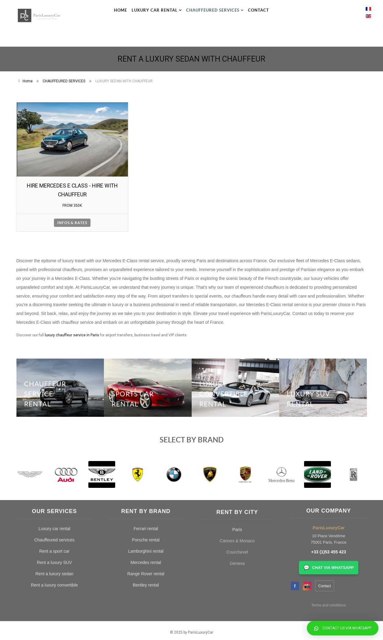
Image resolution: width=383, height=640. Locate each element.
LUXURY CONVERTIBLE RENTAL (225, 389)
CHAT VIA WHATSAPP (328, 455)
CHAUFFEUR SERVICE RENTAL (47, 389)
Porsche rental (145, 446)
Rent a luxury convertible (54, 491)
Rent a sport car (54, 458)
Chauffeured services (54, 446)
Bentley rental (146, 491)
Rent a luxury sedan (54, 480)
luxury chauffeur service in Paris (72, 331)
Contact (324, 474)
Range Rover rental (145, 480)
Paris (237, 458)
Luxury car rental (54, 435)
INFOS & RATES (72, 219)
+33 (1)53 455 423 (328, 440)
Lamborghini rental (146, 458)
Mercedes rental (145, 469)
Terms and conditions (328, 493)
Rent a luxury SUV (54, 469)
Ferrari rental (145, 435)
